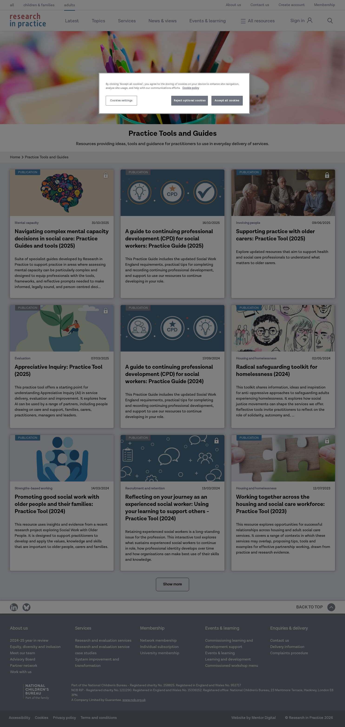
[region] (174, 93)
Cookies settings (121, 100)
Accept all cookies (227, 100)
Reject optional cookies (189, 100)
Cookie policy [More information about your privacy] (190, 88)
